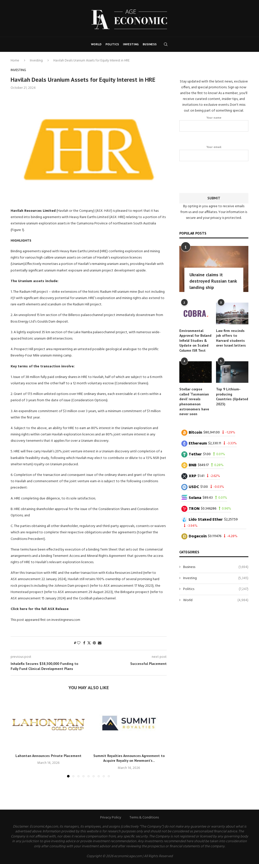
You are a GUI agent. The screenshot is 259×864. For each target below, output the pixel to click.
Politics (112, 44)
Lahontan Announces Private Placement (48, 755)
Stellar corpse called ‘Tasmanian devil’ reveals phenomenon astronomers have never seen (194, 401)
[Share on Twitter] (89, 643)
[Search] (165, 44)
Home (15, 60)
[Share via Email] (99, 643)
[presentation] (217, 176)
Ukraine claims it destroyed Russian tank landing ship (213, 280)
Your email (213, 153)
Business (150, 44)
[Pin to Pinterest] (94, 643)
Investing (131, 44)
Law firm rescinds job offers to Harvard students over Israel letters (231, 338)
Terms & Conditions (144, 817)
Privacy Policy (110, 817)
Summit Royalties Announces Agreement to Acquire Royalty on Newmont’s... (129, 758)
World (96, 44)
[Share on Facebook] (84, 643)
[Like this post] (78, 643)
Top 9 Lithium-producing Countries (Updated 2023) (232, 396)
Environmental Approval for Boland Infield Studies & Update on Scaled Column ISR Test (195, 340)
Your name (213, 123)
